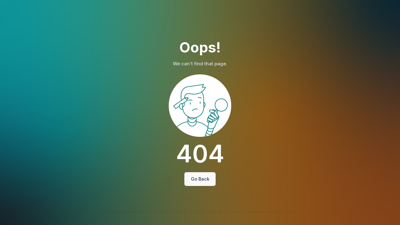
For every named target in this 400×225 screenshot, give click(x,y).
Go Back (200, 179)
